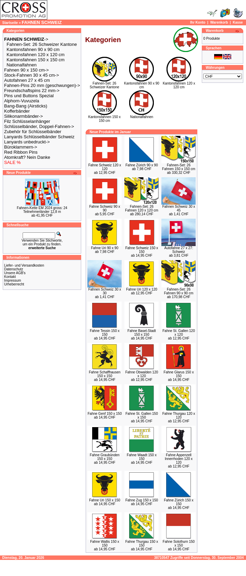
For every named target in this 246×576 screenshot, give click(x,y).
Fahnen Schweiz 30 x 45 (178, 208)
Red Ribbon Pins (21, 152)
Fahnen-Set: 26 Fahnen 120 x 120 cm (141, 208)
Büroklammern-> (20, 147)
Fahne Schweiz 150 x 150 (141, 250)
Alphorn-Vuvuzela (21, 100)
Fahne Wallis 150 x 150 (104, 543)
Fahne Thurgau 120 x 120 (178, 415)
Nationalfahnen (21, 64)
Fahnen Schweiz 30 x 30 (104, 291)
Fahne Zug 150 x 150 (141, 500)
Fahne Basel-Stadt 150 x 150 (141, 332)
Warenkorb (219, 22)
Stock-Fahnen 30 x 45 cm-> (31, 75)
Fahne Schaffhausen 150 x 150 (104, 374)
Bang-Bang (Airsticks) (25, 105)
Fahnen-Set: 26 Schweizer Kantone (42, 44)
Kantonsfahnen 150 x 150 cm (35, 59)
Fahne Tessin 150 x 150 (105, 332)
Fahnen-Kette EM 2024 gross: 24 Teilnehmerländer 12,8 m (42, 210)
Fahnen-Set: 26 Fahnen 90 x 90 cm (179, 291)
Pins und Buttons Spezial (29, 95)
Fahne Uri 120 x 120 (141, 289)
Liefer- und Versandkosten (24, 265)
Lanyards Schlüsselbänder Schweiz (39, 136)
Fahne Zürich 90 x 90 (141, 165)
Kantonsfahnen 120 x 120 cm (35, 54)
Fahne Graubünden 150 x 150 (105, 457)
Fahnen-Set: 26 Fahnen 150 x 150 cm (178, 167)
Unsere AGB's (15, 273)
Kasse (238, 22)
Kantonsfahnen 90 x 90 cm (33, 49)
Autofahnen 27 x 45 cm (27, 80)
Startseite (10, 23)
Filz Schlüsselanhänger (27, 121)
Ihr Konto (197, 22)
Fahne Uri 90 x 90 (105, 248)
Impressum (12, 280)
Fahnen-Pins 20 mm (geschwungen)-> (42, 85)
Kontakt (10, 277)
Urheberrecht (14, 284)
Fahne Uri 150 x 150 (104, 500)
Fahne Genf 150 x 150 (105, 413)
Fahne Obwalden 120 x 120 (141, 374)
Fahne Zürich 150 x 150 (178, 502)
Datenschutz (13, 269)
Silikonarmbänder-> (23, 116)
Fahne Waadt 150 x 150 (142, 457)
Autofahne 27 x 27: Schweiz (178, 250)
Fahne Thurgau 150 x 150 (141, 543)
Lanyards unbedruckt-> (27, 141)
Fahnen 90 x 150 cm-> (26, 70)
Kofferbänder (17, 111)
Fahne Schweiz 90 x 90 (104, 208)
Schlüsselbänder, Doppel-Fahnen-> (39, 126)
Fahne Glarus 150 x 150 (179, 374)
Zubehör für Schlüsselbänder (32, 131)
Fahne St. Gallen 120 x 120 (178, 332)
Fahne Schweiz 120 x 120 (104, 167)
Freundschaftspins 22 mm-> (31, 90)
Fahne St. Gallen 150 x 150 (141, 415)
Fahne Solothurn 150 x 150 (179, 543)
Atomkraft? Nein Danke (27, 157)
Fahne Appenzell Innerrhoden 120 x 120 (179, 458)
